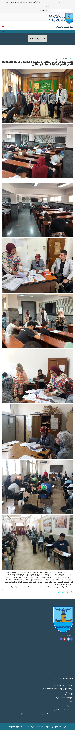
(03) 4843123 (33, 2)
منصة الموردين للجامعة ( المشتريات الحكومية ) (36, 713)
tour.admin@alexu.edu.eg (15, 2)
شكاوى (44, 6)
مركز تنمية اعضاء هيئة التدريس (62, 709)
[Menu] (4, 31)
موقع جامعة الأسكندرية (64, 697)
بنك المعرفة (68, 701)
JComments (4, 589)
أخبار (70, 58)
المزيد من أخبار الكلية (37, 38)
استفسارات (43, 10)
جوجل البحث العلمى (65, 705)
